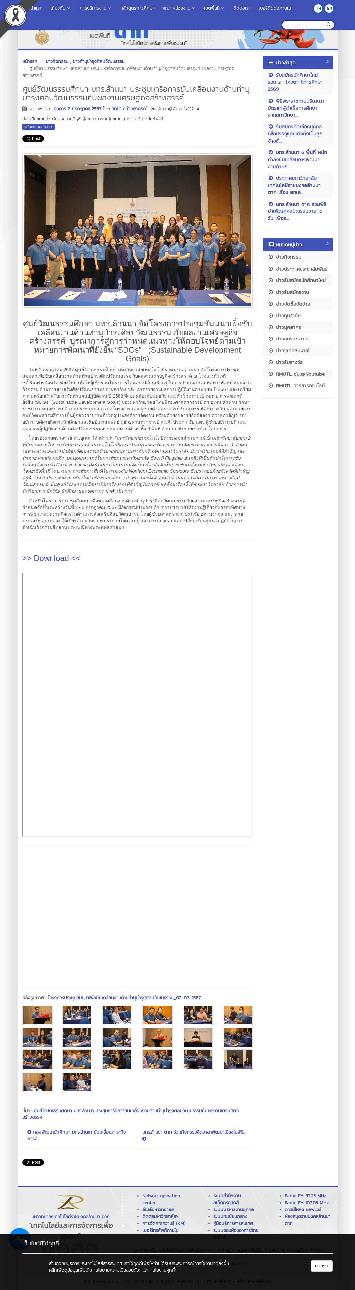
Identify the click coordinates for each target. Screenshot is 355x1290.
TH (318, 8)
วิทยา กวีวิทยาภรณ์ (129, 108)
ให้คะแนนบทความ (38, 126)
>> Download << (51, 558)
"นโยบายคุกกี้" (164, 1270)
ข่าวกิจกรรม (284, 257)
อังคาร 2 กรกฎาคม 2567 (77, 108)
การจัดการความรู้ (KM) (163, 1223)
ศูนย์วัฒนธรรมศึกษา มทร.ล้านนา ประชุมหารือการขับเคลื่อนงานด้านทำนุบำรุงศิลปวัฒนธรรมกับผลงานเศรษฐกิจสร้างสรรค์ (130, 1114)
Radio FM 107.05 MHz (307, 1202)
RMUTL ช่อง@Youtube (296, 374)
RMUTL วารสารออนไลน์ (296, 385)
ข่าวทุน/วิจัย (284, 315)
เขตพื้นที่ (215, 8)
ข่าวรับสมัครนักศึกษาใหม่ (297, 280)
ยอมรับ (321, 1265)
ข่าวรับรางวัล (285, 362)
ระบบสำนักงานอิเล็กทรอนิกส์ (227, 1199)
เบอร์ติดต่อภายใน (275, 8)
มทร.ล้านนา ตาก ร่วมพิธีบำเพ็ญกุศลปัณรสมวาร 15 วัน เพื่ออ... (297, 211)
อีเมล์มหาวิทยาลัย (158, 1209)
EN (329, 8)
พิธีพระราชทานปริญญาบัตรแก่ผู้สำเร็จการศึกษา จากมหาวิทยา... (296, 108)
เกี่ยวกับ (61, 8)
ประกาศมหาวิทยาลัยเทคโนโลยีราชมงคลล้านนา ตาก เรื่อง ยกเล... (294, 185)
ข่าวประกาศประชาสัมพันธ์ (297, 269)
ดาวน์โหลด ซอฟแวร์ (303, 1209)
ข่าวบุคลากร (284, 327)
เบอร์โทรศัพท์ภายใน (160, 1230)
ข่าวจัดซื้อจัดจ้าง (289, 303)
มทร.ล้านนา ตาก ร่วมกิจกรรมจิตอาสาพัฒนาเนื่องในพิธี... (193, 1135)
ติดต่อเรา (242, 8)
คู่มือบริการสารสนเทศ (233, 1223)
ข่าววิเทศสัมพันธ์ (288, 350)
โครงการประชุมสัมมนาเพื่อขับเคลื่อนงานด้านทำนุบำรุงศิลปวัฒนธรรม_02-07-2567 (124, 997)
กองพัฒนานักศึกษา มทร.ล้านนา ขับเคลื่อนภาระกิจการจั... (76, 1135)
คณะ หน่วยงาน (179, 8)
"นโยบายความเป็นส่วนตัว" (117, 1270)
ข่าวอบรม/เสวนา (289, 338)
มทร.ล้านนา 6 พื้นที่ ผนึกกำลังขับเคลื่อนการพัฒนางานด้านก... (297, 159)
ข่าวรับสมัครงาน (288, 292)
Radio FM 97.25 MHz (305, 1195)
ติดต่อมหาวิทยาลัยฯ (160, 1216)
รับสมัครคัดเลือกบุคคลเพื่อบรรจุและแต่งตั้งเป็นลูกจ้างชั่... (295, 134)
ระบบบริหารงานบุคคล (233, 1209)
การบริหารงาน (96, 8)
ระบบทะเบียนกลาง (230, 1216)
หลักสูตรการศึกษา (137, 8)
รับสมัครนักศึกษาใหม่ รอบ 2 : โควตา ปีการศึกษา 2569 (295, 82)
